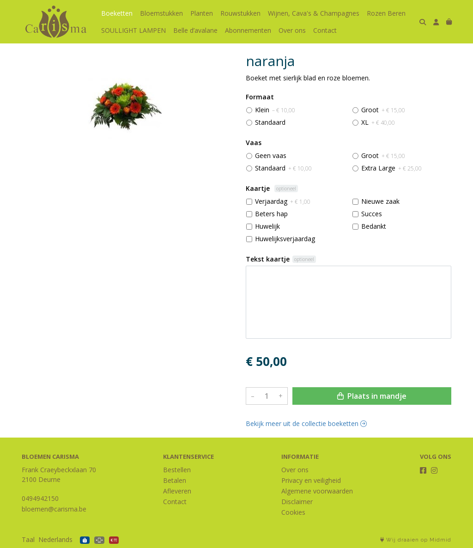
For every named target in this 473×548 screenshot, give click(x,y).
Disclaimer (297, 501)
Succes (371, 213)
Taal (28, 539)
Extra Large (391, 168)
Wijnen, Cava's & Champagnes (313, 13)
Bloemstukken (161, 13)
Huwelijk (267, 226)
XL (378, 122)
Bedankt (373, 226)
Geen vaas (270, 155)
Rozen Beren (386, 13)
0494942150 (40, 498)
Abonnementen (248, 30)
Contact (325, 30)
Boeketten (117, 13)
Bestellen (177, 469)
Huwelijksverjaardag (285, 238)
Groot (383, 109)
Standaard (270, 122)
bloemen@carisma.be (54, 509)
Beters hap (271, 213)
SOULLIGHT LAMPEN (133, 30)
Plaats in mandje (371, 396)
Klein (275, 109)
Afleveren (177, 491)
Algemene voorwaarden (317, 491)
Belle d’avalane (195, 30)
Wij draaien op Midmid (415, 540)
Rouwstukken (240, 13)
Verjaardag (282, 201)
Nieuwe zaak (380, 201)
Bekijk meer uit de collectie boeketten (306, 423)
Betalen (174, 480)
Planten (201, 13)
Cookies (293, 512)
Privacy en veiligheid (311, 480)
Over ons (292, 30)
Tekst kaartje (268, 259)
